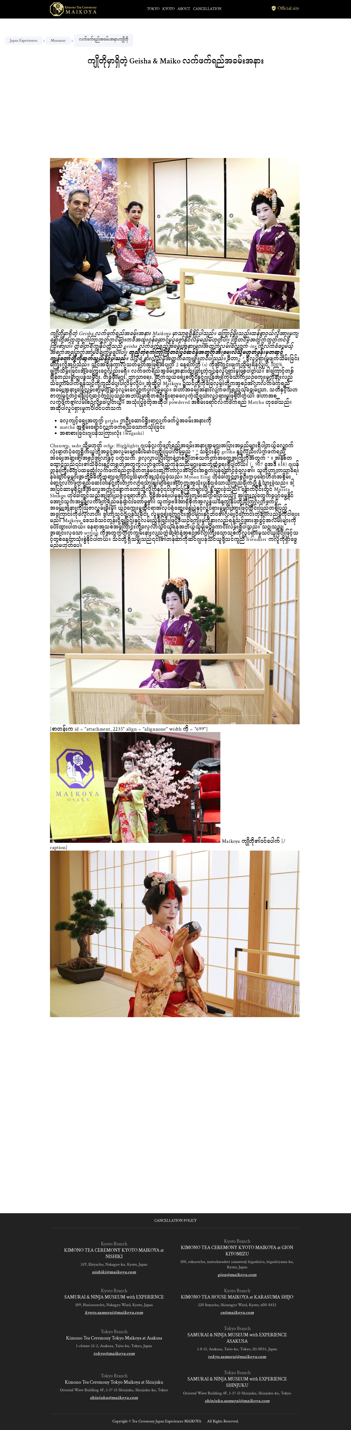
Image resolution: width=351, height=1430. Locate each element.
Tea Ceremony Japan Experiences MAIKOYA (166, 1421)
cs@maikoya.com (237, 1313)
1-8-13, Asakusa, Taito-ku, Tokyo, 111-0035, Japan (237, 1349)
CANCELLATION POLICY (175, 1220)
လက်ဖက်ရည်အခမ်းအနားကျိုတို (103, 39)
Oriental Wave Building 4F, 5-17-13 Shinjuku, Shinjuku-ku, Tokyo (114, 1390)
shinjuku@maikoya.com (114, 1398)
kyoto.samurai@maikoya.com (114, 1313)
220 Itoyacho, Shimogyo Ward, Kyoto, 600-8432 (237, 1305)
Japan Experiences (24, 40)
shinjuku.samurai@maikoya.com (237, 1401)
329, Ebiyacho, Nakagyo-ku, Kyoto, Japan (114, 1264)
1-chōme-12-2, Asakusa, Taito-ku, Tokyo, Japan (114, 1346)
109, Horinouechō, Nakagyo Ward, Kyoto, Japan (114, 1305)
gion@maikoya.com (237, 1275)
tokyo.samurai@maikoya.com (237, 1357)
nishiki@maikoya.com (114, 1272)
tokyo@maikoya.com (114, 1354)
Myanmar (58, 40)
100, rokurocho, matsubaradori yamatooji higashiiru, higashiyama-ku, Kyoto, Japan (237, 1264)
